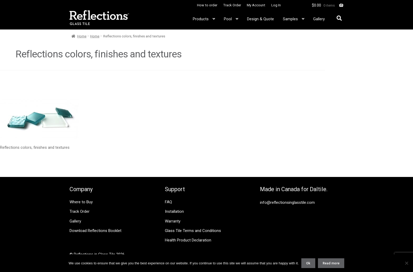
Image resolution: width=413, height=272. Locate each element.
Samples (290, 19)
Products (201, 19)
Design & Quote (260, 19)
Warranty (172, 221)
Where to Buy (81, 202)
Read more (331, 263)
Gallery (319, 19)
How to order (207, 5)
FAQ (168, 202)
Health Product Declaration (188, 240)
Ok (308, 263)
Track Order (232, 5)
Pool (228, 19)
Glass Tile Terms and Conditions (193, 230)
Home (81, 36)
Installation (174, 211)
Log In (276, 5)
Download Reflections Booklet (95, 230)
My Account (256, 5)
